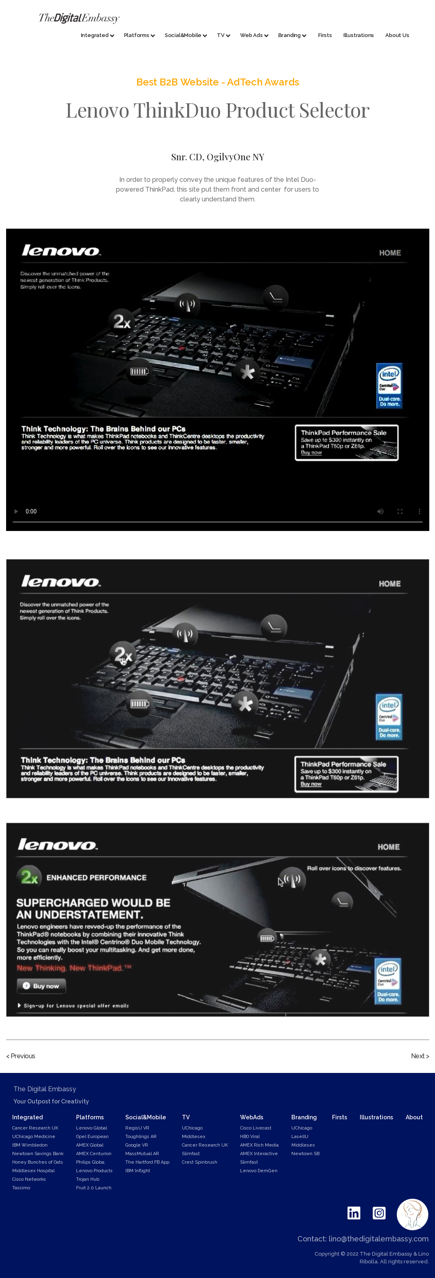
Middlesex (193, 1136)
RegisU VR (137, 1128)
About (414, 1117)
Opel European (92, 1136)
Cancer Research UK (35, 1128)
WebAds (251, 1117)
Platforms (90, 1117)
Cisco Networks (29, 1179)
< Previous (20, 1056)
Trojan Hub (87, 1179)
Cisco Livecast (255, 1128)
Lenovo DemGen (259, 1171)
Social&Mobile (145, 1117)
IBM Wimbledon (30, 1145)
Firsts (325, 35)
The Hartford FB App (147, 1162)
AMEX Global (89, 1145)
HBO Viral (250, 1136)
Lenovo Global (91, 1128)
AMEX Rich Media (259, 1145)
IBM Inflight (137, 1171)
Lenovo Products (94, 1171)
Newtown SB (305, 1153)
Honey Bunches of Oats (37, 1162)
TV (186, 1117)
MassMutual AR (142, 1153)
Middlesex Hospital (33, 1171)
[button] (94, 35)
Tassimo (21, 1188)
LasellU (299, 1136)
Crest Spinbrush (199, 1162)
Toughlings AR (141, 1136)
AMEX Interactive (259, 1153)
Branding (304, 1117)
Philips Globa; (90, 1162)
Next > (420, 1056)
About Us (397, 35)
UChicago (192, 1128)
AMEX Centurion (93, 1153)
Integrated (27, 1117)
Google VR (136, 1145)
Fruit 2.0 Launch (93, 1188)
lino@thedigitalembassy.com (379, 1238)
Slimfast (191, 1153)
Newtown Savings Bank (37, 1153)
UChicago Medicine (33, 1136)
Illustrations (358, 35)
